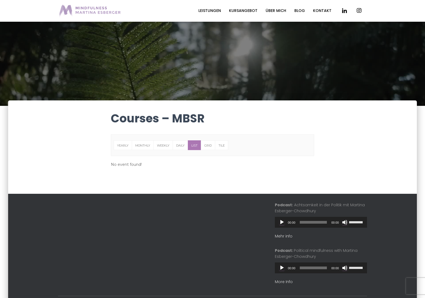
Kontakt (322, 10)
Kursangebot (243, 10)
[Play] (282, 222)
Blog (299, 10)
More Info (284, 281)
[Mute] (344, 222)
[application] (321, 222)
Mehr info (283, 236)
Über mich (276, 10)
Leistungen (209, 10)
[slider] (313, 222)
